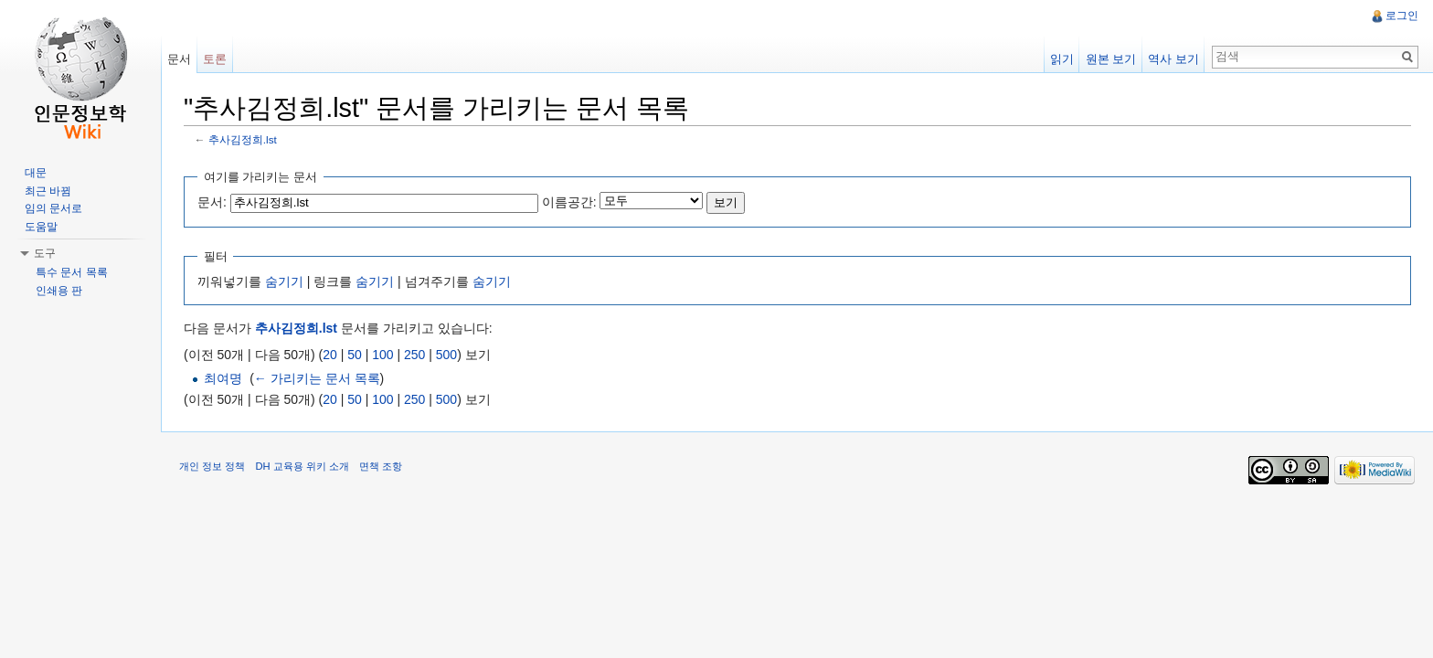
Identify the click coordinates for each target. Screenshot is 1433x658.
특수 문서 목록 (72, 272)
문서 (179, 59)
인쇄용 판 (59, 290)
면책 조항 (380, 466)
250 (414, 354)
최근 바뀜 (48, 191)
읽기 (1062, 59)
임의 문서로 (53, 208)
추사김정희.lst (242, 139)
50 (354, 354)
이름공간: (569, 202)
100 (382, 354)
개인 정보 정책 (212, 466)
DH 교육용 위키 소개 (301, 466)
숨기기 (284, 281)
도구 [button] (45, 253)
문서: (212, 202)
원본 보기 (1111, 59)
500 (446, 354)
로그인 (1401, 15)
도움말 (41, 226)
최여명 (223, 378)
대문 (36, 172)
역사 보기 (1173, 59)
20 (330, 354)
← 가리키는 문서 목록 (317, 378)
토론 (215, 59)
